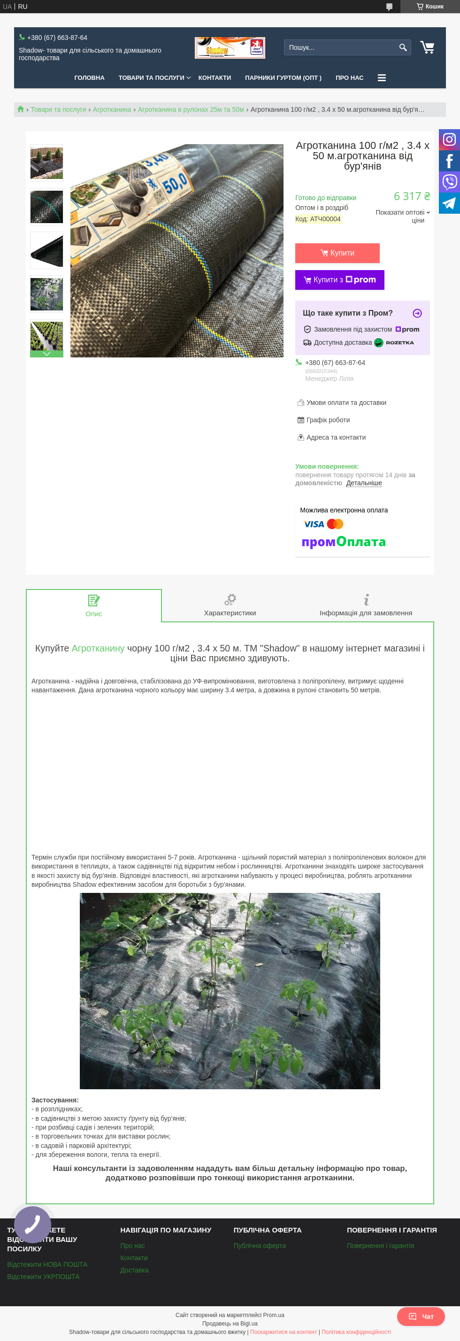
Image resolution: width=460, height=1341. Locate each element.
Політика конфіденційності (356, 1332)
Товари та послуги (151, 77)
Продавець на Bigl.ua (230, 1323)
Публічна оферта (260, 1245)
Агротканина (112, 109)
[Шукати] (403, 47)
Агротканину (98, 648)
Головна (89, 77)
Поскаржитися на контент (283, 1332)
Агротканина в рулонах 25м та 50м (191, 109)
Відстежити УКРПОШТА (43, 1276)
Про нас (349, 77)
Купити (342, 253)
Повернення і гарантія (380, 1245)
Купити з (345, 280)
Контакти (215, 77)
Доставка (134, 1270)
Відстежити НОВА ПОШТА (47, 1264)
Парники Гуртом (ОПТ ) (283, 77)
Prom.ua (273, 1315)
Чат (421, 1316)
